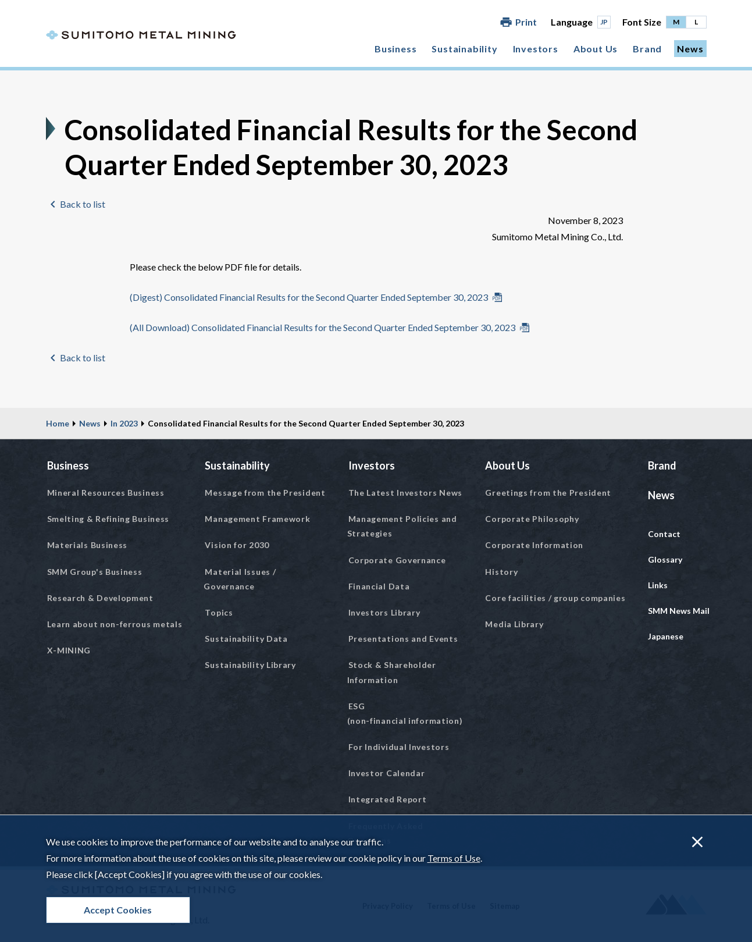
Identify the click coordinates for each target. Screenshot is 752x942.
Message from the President (265, 492)
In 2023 (124, 423)
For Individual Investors (399, 747)
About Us (595, 48)
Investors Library (384, 612)
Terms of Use (453, 857)
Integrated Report (387, 799)
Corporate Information (534, 545)
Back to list (82, 203)
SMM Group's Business (94, 572)
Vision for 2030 (237, 545)
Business (395, 48)
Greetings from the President (548, 492)
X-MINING (69, 650)
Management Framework (257, 519)
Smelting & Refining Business (108, 519)
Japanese (665, 636)
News (690, 48)
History (501, 572)
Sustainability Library (250, 665)
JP (604, 21)
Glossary (665, 559)
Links (658, 585)
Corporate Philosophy (532, 519)
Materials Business (87, 545)
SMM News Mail (679, 611)
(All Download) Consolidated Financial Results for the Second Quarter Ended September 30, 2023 (322, 327)
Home (57, 423)
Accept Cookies (118, 909)
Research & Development (100, 598)
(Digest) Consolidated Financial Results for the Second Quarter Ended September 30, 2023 (309, 297)
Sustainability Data (246, 639)
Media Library (514, 624)
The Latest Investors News (405, 492)
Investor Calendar (386, 773)
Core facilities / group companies (555, 598)
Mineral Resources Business (106, 492)
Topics (219, 612)
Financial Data (379, 586)
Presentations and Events (403, 639)
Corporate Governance (397, 560)
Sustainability (464, 48)
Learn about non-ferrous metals (115, 624)
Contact (664, 534)
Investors (535, 48)
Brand (647, 48)
